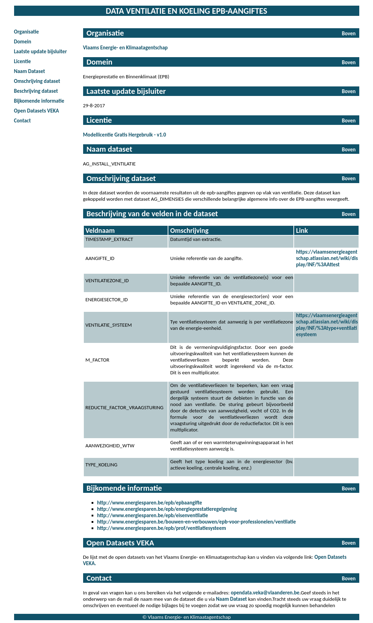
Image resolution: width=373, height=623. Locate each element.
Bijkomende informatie (39, 101)
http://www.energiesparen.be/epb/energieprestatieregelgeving (167, 509)
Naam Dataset (29, 71)
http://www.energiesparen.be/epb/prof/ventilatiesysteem (161, 528)
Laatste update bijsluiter (40, 51)
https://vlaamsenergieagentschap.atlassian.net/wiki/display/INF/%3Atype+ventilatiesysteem (327, 325)
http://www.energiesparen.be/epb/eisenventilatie (152, 515)
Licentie (22, 61)
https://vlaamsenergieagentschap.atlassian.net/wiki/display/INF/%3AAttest (327, 258)
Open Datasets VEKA (36, 111)
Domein (22, 41)
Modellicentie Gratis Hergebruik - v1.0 (124, 135)
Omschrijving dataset (37, 81)
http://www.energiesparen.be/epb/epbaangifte (149, 503)
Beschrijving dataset (36, 91)
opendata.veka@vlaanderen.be (265, 592)
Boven (349, 33)
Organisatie (26, 32)
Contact (22, 120)
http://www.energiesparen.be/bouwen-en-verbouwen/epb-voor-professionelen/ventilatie (196, 522)
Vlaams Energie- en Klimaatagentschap (125, 47)
